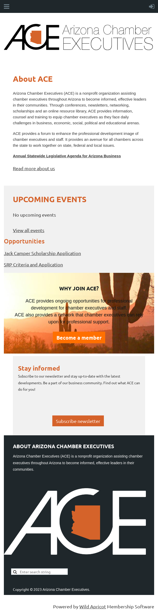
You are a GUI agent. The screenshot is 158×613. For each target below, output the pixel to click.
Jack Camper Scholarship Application (42, 253)
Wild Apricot (92, 606)
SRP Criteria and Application (33, 264)
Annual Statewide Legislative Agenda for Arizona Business (67, 156)
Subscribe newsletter (78, 421)
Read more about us (34, 168)
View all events (28, 230)
